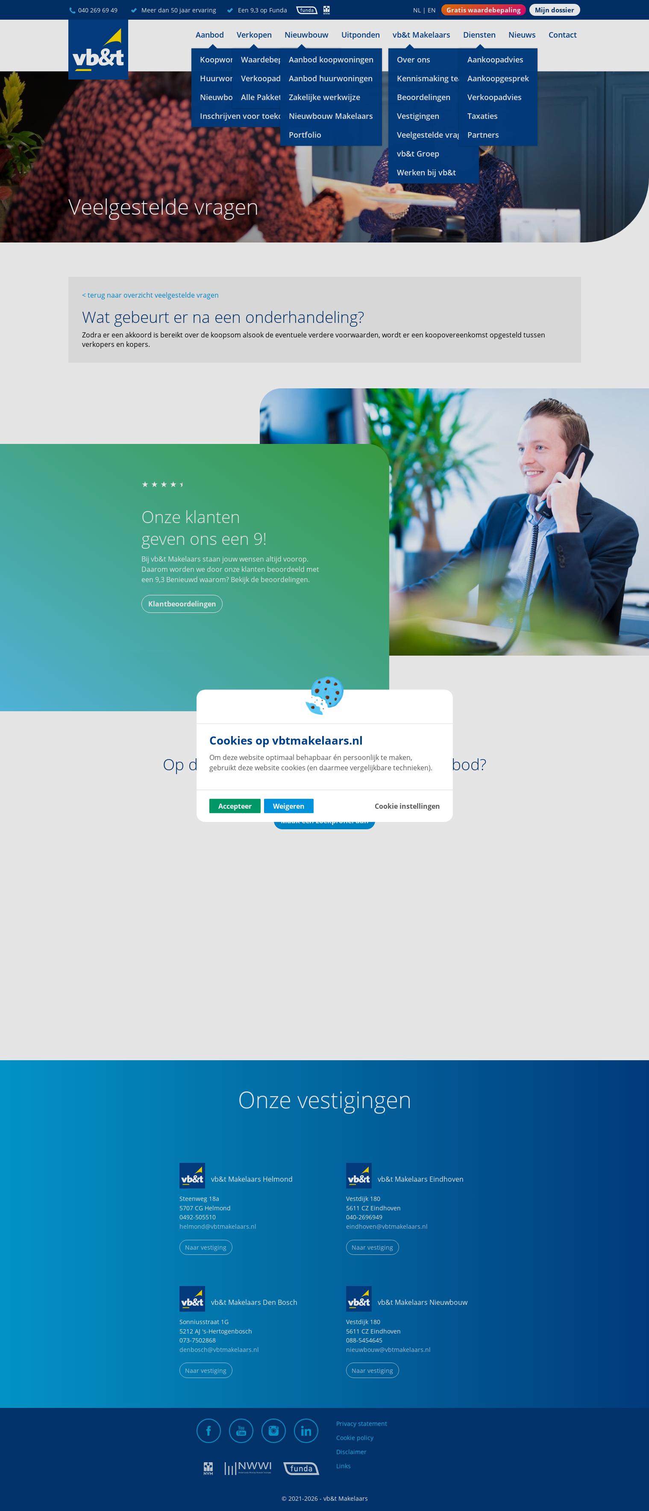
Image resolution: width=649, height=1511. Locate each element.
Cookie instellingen (407, 805)
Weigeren (289, 805)
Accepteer (235, 805)
